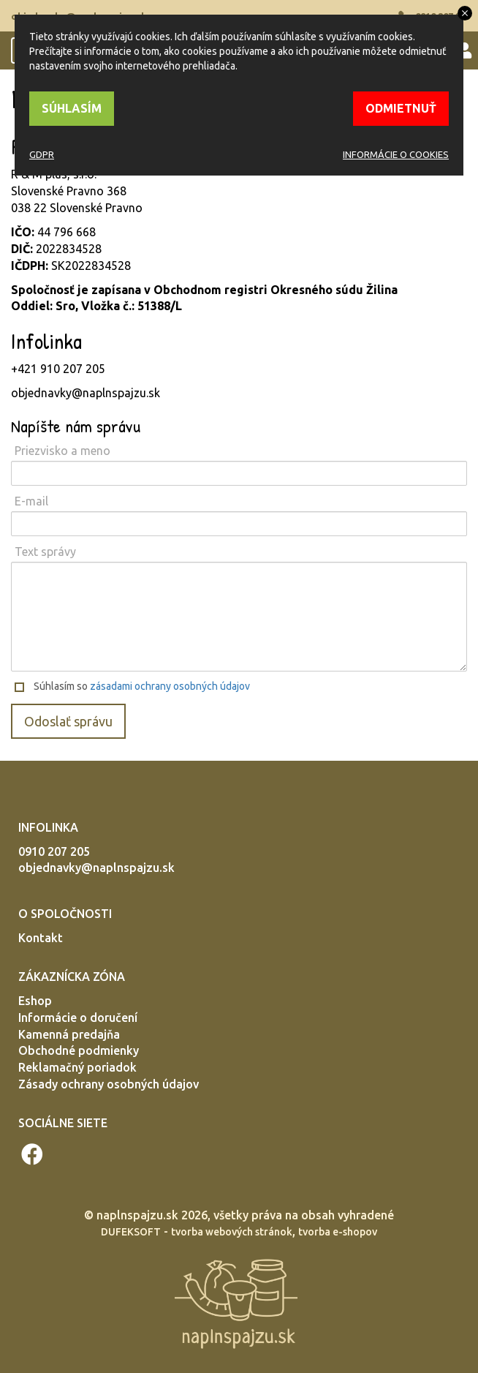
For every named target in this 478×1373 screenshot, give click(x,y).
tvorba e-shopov (337, 1232)
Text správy (45, 551)
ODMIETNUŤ (400, 108)
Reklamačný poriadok (77, 1067)
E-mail (31, 501)
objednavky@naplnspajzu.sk (96, 867)
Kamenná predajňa (69, 1034)
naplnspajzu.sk (137, 1215)
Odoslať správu (68, 721)
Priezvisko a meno (62, 450)
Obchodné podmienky (78, 1050)
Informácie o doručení (77, 1017)
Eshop (35, 1000)
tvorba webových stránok (231, 1232)
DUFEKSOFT (131, 1232)
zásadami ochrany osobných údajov (170, 686)
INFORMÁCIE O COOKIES (396, 154)
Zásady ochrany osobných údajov (108, 1084)
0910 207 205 (54, 851)
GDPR (41, 154)
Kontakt (40, 937)
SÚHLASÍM (72, 108)
